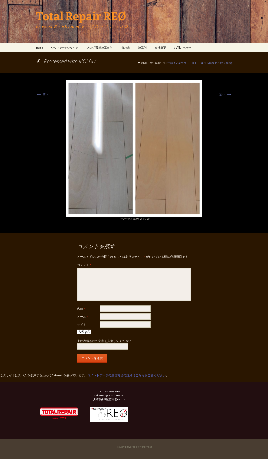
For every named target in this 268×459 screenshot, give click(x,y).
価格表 (126, 47)
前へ (42, 94)
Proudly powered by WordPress (134, 446)
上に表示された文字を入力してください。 (105, 341)
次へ (225, 94)
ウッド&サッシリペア (64, 47)
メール (82, 316)
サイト (81, 324)
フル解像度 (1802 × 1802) (218, 63)
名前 (81, 309)
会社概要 (160, 47)
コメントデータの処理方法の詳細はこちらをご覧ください (126, 375)
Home (39, 47)
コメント (84, 265)
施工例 (142, 47)
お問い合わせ (182, 47)
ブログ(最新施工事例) (99, 47)
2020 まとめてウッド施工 (182, 63)
